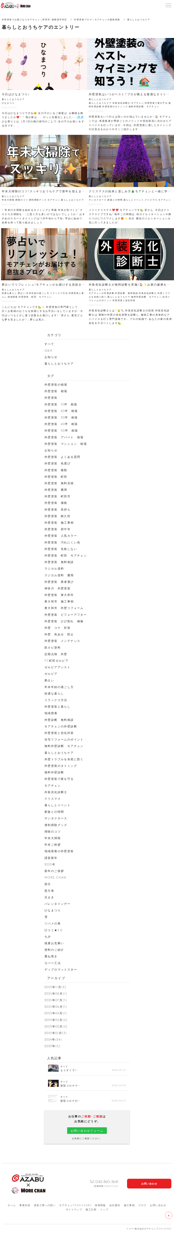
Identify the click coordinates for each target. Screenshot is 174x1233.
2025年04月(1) (55, 1013)
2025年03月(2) (56, 1020)
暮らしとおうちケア (59, 363)
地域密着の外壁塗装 (59, 851)
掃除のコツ (52, 831)
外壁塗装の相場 (55, 384)
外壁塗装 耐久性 (57, 516)
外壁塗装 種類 (55, 470)
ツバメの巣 (52, 923)
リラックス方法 (55, 700)
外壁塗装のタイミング (60, 765)
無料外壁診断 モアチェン (64, 746)
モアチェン (52, 785)
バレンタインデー (57, 903)
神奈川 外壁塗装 (57, 588)
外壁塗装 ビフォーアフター (65, 614)
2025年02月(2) (56, 1026)
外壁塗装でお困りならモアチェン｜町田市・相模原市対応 (34, 19)
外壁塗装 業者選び (59, 581)
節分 (47, 884)
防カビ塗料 (52, 647)
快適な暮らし (54, 693)
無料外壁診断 (54, 772)
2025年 (49, 864)
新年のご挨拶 (54, 871)
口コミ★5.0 (53, 930)
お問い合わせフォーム (87, 1130)
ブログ (142, 1205)
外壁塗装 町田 (55, 476)
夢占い (49, 680)
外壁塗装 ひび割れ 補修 (64, 621)
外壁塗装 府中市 (57, 529)
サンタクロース (55, 818)
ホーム (12, 1205)
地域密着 (51, 713)
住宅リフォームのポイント (64, 739)
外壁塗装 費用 (55, 489)
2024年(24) (53, 1039)
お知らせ (51, 357)
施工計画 (91, 1209)
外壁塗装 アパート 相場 (64, 437)
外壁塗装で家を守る (59, 779)
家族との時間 (54, 811)
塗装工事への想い (45, 1205)
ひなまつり (52, 910)
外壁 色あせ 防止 (59, 634)
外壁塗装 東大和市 (59, 595)
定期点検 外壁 (55, 654)
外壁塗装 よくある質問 (62, 457)
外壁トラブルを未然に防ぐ (64, 759)
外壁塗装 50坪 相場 (61, 430)
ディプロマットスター (60, 969)
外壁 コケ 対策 (57, 627)
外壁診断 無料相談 (59, 719)
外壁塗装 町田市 (57, 496)
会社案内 (114, 1205)
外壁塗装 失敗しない (60, 549)
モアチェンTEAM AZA (75, 1205)
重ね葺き (51, 956)
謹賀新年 (51, 858)
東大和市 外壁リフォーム (64, 608)
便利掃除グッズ (55, 825)
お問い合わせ (158, 1205)
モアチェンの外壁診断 (60, 726)
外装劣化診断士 (55, 792)
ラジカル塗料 (54, 568)
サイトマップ (74, 1209)
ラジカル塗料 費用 (59, 575)
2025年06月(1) (55, 1006)
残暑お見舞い (54, 943)
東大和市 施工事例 (59, 601)
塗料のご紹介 (54, 949)
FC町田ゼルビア (56, 660)
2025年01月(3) (55, 1033)
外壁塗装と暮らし (57, 706)
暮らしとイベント (57, 805)
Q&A (48, 350)
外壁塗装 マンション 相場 (65, 443)
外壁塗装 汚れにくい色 (62, 542)
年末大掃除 (52, 838)
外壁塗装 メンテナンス (62, 641)
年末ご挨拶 (52, 844)
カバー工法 (52, 963)
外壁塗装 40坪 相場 (61, 424)
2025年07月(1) (55, 1000)
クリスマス (52, 798)
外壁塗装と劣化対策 (59, 733)
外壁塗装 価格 (55, 502)
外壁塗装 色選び (57, 463)
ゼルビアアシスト (57, 667)
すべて (49, 344)
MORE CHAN (55, 877)
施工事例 (129, 1205)
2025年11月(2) (55, 987)
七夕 (47, 936)
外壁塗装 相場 (55, 391)
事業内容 (24, 1205)
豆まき (49, 897)
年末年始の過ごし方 (59, 687)
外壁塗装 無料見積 (59, 483)
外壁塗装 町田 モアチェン (65, 555)
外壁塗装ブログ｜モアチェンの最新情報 (97, 19)
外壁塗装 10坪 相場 (60, 404)
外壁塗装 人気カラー (60, 535)
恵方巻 (49, 890)
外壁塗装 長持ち (57, 509)
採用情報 (100, 1205)
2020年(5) (52, 1046)
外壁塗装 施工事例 (59, 522)
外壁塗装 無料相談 (59, 562)
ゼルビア (51, 673)
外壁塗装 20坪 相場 (61, 411)
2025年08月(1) (55, 993)
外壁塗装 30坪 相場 (61, 417)
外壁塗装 (52, 397)
